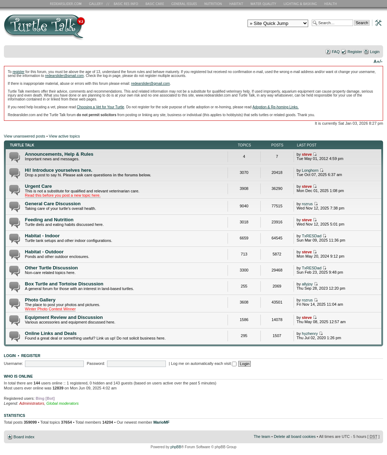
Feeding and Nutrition (49, 219)
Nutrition (214, 3)
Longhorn (310, 170)
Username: (13, 363)
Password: (96, 363)
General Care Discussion (53, 203)
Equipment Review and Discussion (64, 317)
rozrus (307, 204)
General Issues (185, 3)
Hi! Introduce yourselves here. (58, 170)
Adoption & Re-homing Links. (276, 107)
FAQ (336, 52)
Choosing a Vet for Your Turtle (100, 107)
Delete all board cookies (295, 436)
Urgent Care (38, 186)
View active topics (64, 136)
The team (262, 436)
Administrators (31, 403)
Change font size (378, 61)
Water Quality (263, 3)
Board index (24, 437)
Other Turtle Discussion (51, 267)
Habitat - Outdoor (44, 251)
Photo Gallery (40, 300)
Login (375, 52)
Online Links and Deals (51, 333)
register (18, 72)
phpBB (175, 447)
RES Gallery (98, 3)
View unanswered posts (24, 136)
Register (354, 52)
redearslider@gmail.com (64, 76)
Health (331, 3)
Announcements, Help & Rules (59, 154)
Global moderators (62, 403)
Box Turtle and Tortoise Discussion (64, 283)
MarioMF (161, 422)
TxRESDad (311, 236)
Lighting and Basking (300, 3)
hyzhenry (310, 333)
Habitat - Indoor (42, 235)
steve (307, 154)
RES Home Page (67, 3)
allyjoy (307, 284)
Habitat (236, 3)
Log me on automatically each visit (203, 363)
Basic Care (154, 3)
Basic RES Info (124, 3)
